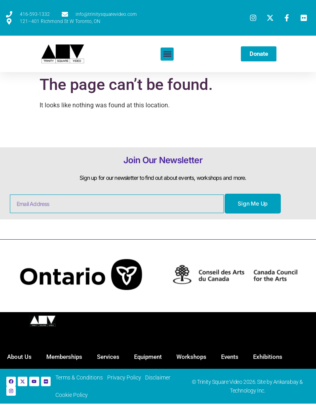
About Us (20, 357)
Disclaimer (160, 379)
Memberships (66, 357)
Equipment (152, 357)
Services (111, 357)
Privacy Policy (127, 379)
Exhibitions (275, 357)
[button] (166, 54)
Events (236, 357)
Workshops (197, 357)
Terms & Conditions (82, 379)
